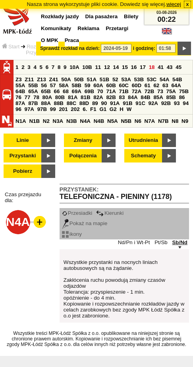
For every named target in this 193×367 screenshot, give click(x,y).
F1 (93, 109)
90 (104, 103)
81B (85, 97)
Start (10, 47)
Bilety (131, 16)
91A (115, 103)
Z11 (29, 79)
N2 (46, 121)
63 (165, 85)
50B (78, 79)
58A (63, 85)
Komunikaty (56, 28)
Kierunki (110, 213)
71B (124, 91)
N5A (112, 121)
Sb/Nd (179, 242)
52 (115, 79)
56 (44, 85)
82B (111, 97)
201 (63, 109)
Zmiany (83, 140)
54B (177, 79)
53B (139, 79)
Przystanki (23, 156)
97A (29, 109)
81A (72, 97)
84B (145, 97)
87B (33, 103)
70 (100, 91)
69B (89, 91)
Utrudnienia (143, 140)
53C (151, 79)
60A (98, 85)
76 (18, 97)
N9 (184, 121)
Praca (72, 40)
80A (47, 97)
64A (176, 85)
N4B (99, 121)
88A (45, 103)
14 (116, 67)
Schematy (143, 156)
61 (148, 85)
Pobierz (22, 171)
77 (28, 97)
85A (158, 97)
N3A (58, 121)
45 (178, 67)
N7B (163, 121)
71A (111, 91)
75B (184, 91)
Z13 (41, 79)
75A (171, 91)
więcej (173, 4)
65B (45, 91)
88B (58, 103)
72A (136, 91)
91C (140, 103)
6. (85, 109)
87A (20, 103)
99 (53, 109)
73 (160, 91)
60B (111, 85)
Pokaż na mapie (85, 223)
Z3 (18, 79)
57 (53, 85)
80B (60, 97)
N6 (138, 121)
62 (156, 85)
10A (74, 67)
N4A (85, 121)
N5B (126, 121)
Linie (22, 140)
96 (18, 109)
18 (152, 67)
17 (143, 67)
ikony (72, 234)
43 (170, 67)
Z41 (53, 79)
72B (149, 91)
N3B (71, 121)
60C (124, 85)
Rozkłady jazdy (60, 16)
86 (182, 97)
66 (57, 91)
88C (71, 103)
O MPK (49, 40)
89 (95, 103)
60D (136, 85)
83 (122, 97)
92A (153, 103)
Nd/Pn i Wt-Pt (134, 242)
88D (84, 103)
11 (98, 67)
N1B (34, 121)
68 (66, 91)
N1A (20, 121)
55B (33, 85)
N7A (150, 121)
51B (104, 79)
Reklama (88, 28)
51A (91, 79)
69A (76, 91)
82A (98, 97)
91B (127, 103)
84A (132, 97)
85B (171, 97)
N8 (175, 121)
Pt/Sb (161, 242)
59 (88, 85)
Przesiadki (77, 213)
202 (75, 109)
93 (177, 103)
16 (134, 67)
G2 (113, 109)
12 (107, 67)
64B (20, 91)
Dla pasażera (101, 16)
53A (126, 79)
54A (164, 79)
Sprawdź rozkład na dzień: (70, 48)
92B (166, 103)
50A (66, 79)
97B (42, 109)
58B (76, 85)
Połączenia (83, 156)
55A (20, 85)
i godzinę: (144, 48)
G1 (102, 109)
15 (125, 67)
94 (186, 103)
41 (161, 67)
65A (33, 91)
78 (36, 97)
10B (87, 67)
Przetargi (117, 28)
